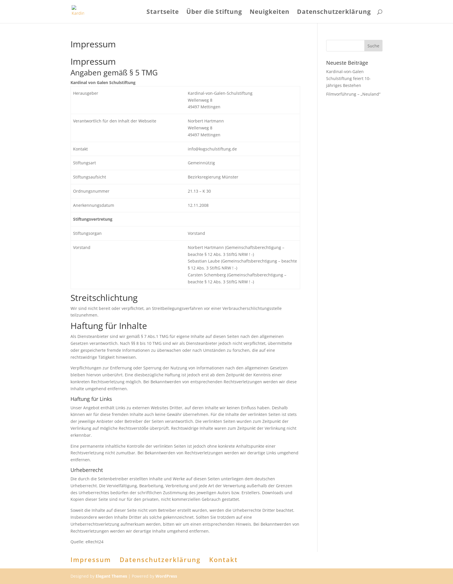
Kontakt (223, 559)
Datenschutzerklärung (334, 13)
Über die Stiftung (214, 13)
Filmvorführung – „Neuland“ (353, 94)
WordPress (166, 576)
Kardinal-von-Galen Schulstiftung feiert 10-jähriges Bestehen (348, 78)
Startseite (162, 13)
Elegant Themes (111, 576)
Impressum (90, 559)
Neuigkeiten (269, 13)
